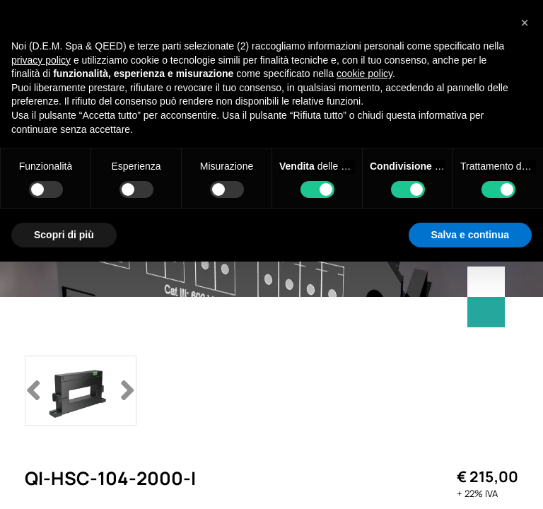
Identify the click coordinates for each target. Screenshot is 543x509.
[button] (524, 22)
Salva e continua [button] (470, 234)
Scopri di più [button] (64, 234)
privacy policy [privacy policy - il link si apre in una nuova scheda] (41, 60)
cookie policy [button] (364, 73)
